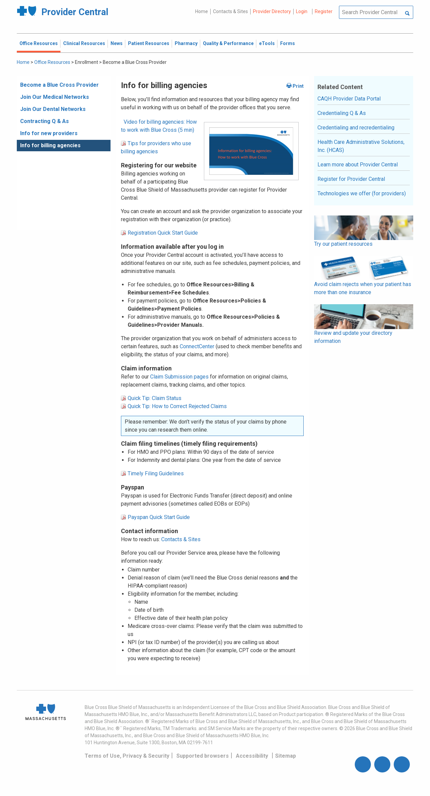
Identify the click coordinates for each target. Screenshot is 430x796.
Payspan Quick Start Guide (159, 517)
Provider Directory (272, 11)
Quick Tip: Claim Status (154, 398)
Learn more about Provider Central (357, 164)
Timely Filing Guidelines (156, 473)
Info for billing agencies (50, 145)
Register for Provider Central (351, 179)
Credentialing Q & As (341, 113)
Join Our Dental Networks (53, 109)
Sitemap (285, 756)
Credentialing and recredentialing (355, 127)
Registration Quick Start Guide (163, 233)
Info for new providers (49, 133)
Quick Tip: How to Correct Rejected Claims (177, 406)
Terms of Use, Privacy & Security (127, 756)
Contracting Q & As (44, 121)
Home (201, 11)
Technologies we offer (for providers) (361, 193)
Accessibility (252, 756)
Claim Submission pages (179, 376)
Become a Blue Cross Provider (59, 85)
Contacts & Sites (230, 11)
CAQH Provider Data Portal (349, 98)
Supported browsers (202, 756)
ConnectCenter (197, 346)
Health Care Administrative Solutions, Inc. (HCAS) (360, 146)
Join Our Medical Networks (54, 97)
